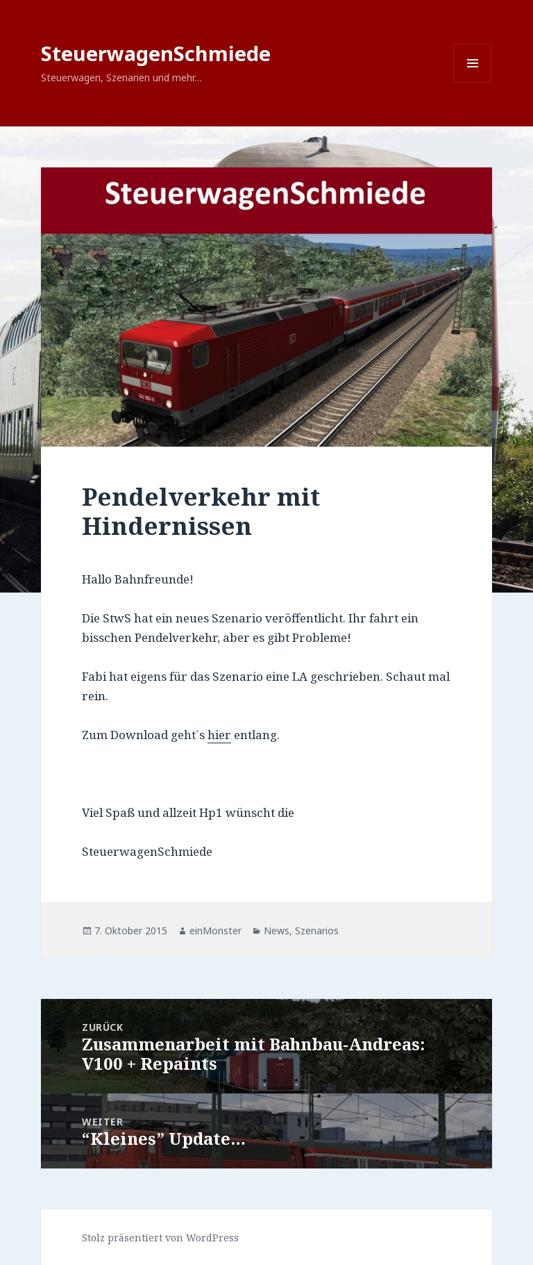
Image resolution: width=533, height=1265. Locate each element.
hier (219, 735)
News (276, 930)
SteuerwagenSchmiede (156, 53)
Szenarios (317, 930)
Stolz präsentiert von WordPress (160, 1237)
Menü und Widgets (473, 82)
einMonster (215, 930)
